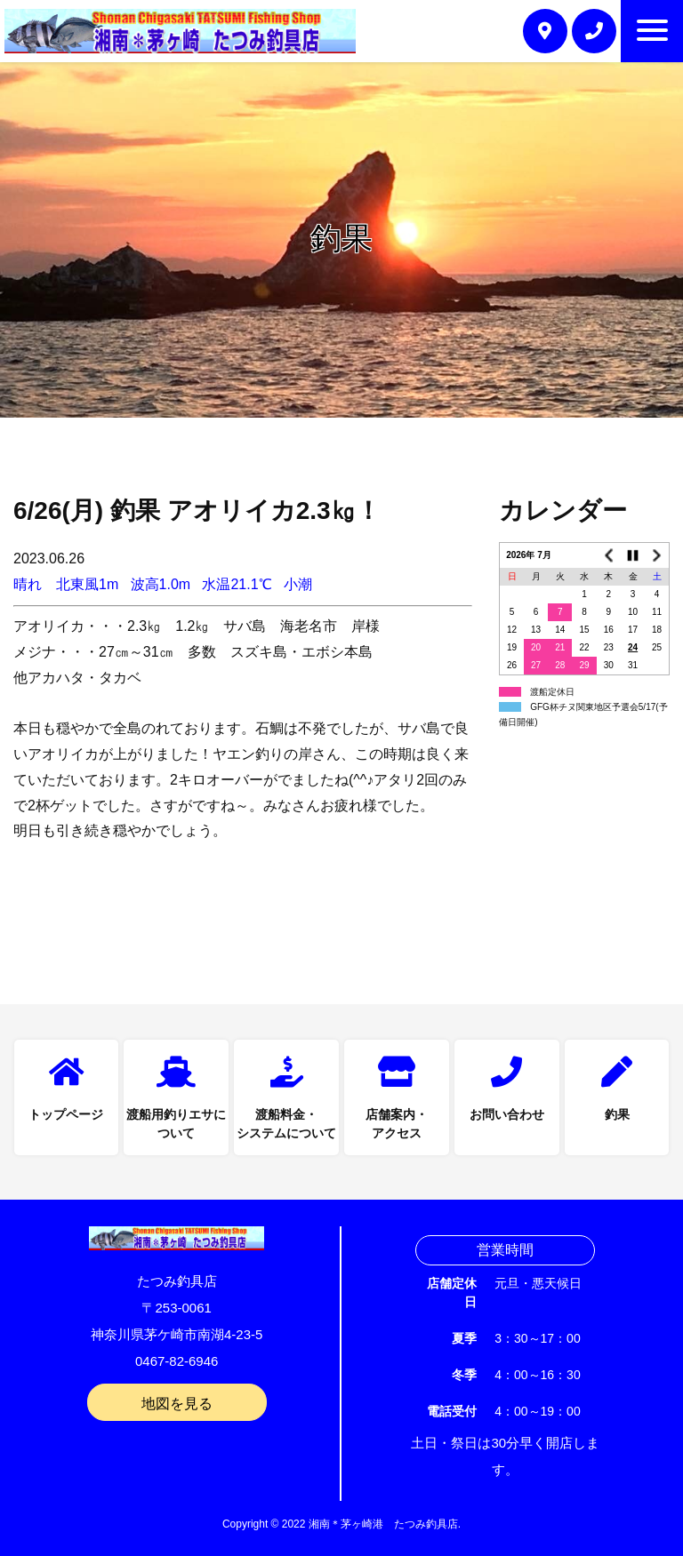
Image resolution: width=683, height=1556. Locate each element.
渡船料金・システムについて (286, 1124)
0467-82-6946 (176, 1360)
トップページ (65, 1115)
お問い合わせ (507, 1115)
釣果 (617, 1115)
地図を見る (177, 1403)
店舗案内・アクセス (397, 1124)
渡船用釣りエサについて (176, 1124)
